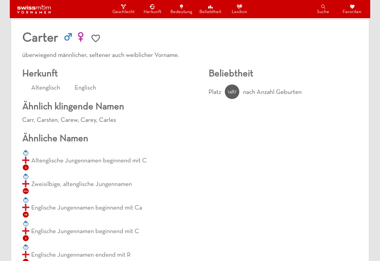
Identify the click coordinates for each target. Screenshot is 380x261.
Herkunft (152, 9)
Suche (323, 9)
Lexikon (239, 9)
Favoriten (352, 9)
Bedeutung (181, 9)
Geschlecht (123, 9)
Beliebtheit (210, 9)
